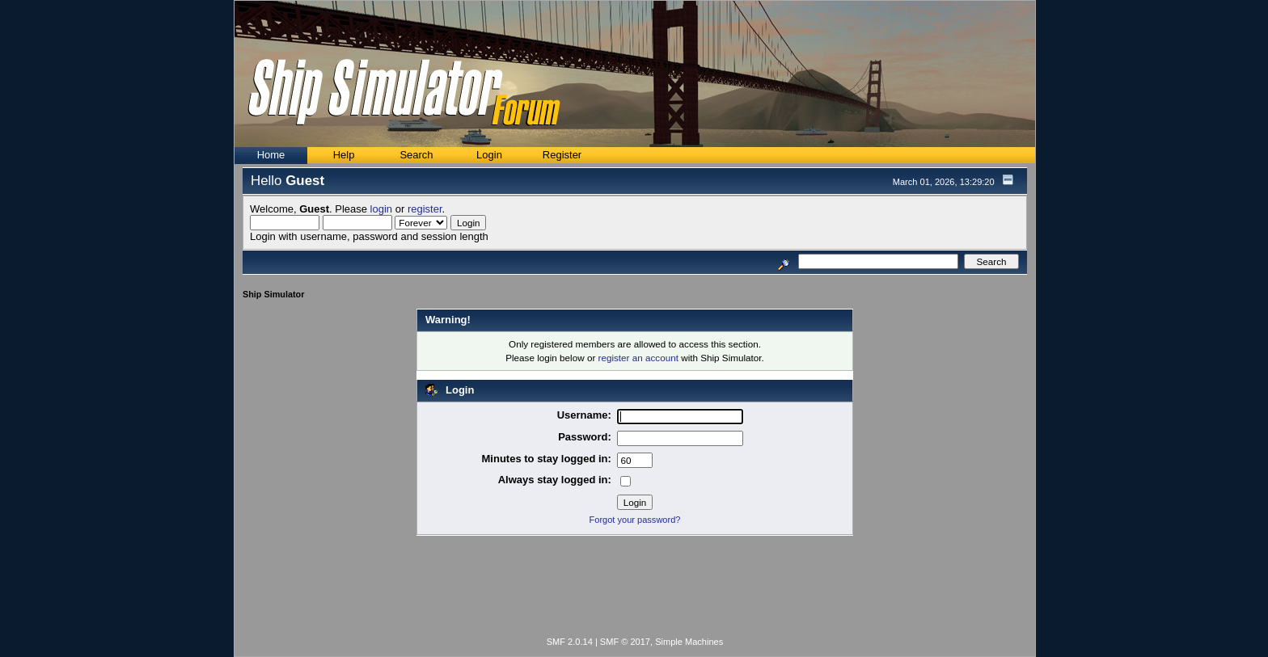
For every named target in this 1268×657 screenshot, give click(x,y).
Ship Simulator (273, 294)
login (381, 209)
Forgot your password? (635, 519)
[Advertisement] (634, 589)
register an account (638, 357)
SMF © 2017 (625, 641)
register (425, 209)
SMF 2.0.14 (570, 641)
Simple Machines (689, 641)
